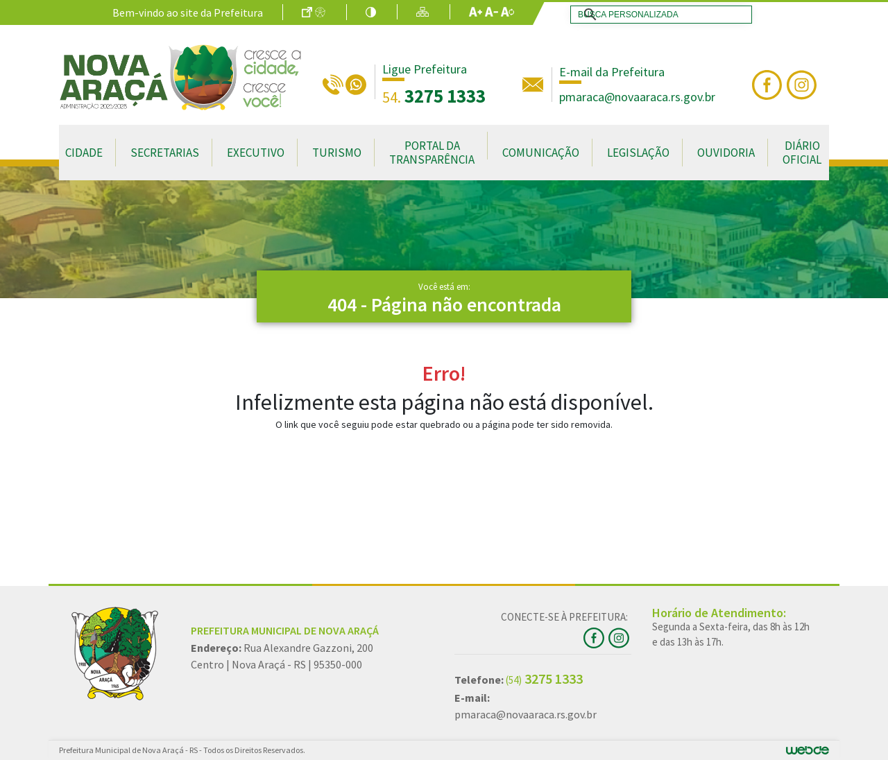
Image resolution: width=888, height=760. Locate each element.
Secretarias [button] (164, 152)
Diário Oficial (802, 152)
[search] (658, 14)
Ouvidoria (726, 152)
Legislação (638, 152)
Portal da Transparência (432, 152)
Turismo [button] (336, 152)
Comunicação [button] (540, 152)
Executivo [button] (255, 152)
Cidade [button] (84, 152)
